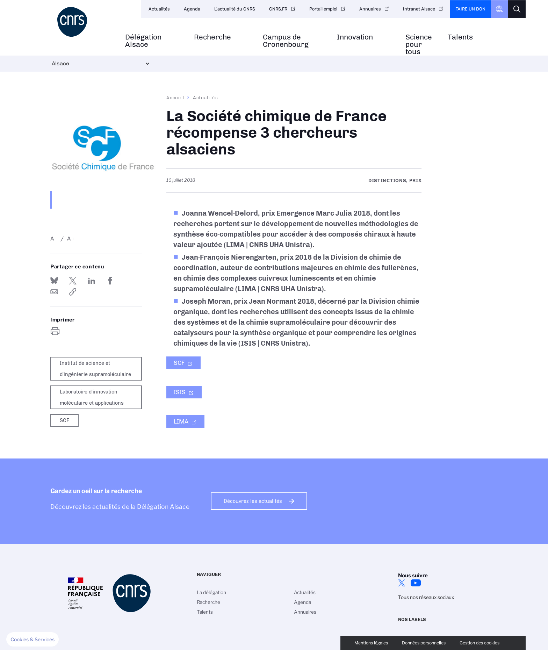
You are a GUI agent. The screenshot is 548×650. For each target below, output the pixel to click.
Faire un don (470, 9)
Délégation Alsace (143, 41)
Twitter (401, 582)
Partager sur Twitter (73, 280)
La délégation (211, 592)
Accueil (175, 97)
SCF (179, 362)
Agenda (192, 9)
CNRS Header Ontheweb (499, 9)
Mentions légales (371, 642)
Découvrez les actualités (253, 501)
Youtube (415, 582)
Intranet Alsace (419, 9)
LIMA (181, 421)
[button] (32, 639)
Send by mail (54, 292)
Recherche (212, 37)
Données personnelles (424, 642)
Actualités (159, 9)
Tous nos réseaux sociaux (426, 597)
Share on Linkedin (91, 280)
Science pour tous (418, 44)
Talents (460, 37)
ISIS (180, 392)
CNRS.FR (278, 9)
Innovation (355, 37)
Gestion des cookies (479, 642)
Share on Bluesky (54, 280)
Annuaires (370, 9)
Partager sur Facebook (110, 280)
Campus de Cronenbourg (286, 41)
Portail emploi (323, 9)
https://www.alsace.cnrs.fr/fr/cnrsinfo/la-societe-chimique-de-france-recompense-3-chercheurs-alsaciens (73, 292)
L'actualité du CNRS (234, 9)
